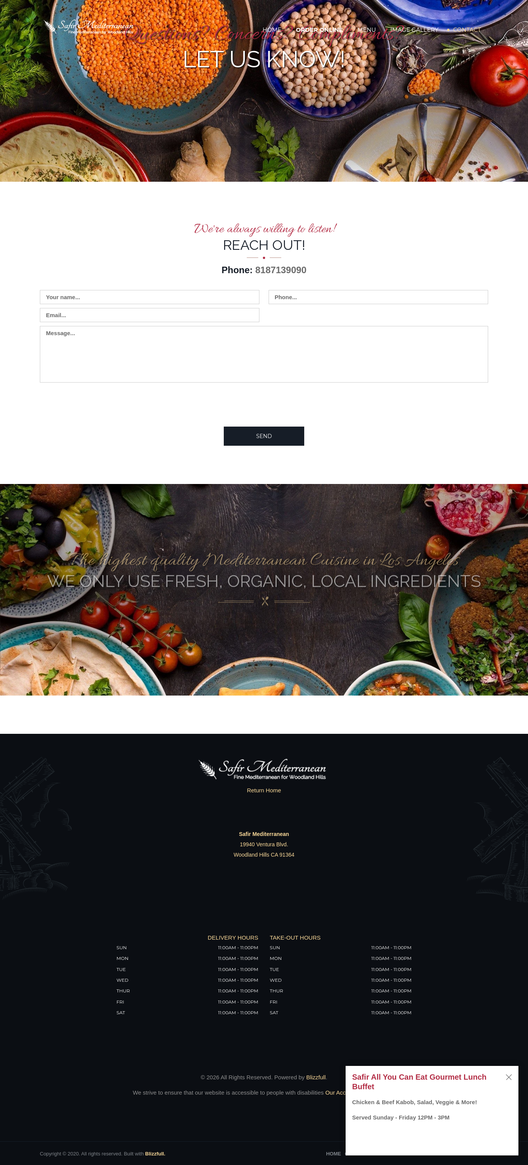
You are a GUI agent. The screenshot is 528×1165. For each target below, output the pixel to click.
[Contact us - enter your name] (149, 297)
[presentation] (98, 404)
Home (271, 29)
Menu (366, 29)
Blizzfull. (155, 1154)
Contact (467, 29)
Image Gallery (414, 29)
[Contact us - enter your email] (149, 315)
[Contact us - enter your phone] (378, 297)
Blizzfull (316, 1077)
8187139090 (280, 270)
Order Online (319, 29)
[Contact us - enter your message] (264, 354)
